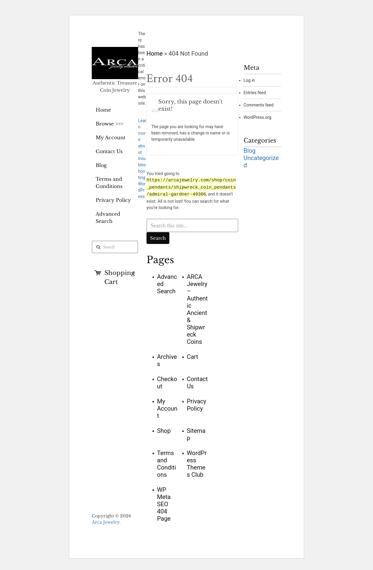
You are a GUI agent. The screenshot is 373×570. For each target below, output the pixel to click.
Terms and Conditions (109, 182)
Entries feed (255, 92)
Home (103, 110)
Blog (101, 165)
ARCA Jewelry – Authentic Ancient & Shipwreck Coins (197, 309)
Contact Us (109, 151)
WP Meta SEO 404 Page (164, 503)
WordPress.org (257, 117)
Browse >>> (109, 124)
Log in (249, 80)
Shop (164, 430)
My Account (110, 137)
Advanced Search (108, 217)
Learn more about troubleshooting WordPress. (142, 158)
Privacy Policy (113, 200)
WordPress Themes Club (197, 463)
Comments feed (259, 105)
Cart (192, 356)
